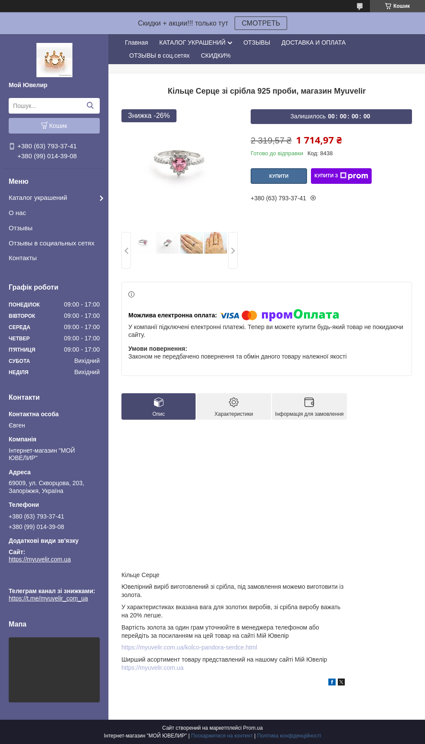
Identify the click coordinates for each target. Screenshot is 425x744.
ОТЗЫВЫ (256, 42)
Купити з (341, 176)
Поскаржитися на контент (222, 736)
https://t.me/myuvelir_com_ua (48, 578)
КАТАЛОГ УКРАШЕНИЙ (192, 42)
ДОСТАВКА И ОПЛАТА (313, 42)
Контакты (23, 257)
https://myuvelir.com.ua (40, 559)
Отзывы (21, 228)
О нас (17, 212)
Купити (278, 176)
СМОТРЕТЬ (261, 23)
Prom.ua (253, 728)
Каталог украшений (38, 197)
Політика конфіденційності (289, 736)
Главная (136, 42)
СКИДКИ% (215, 55)
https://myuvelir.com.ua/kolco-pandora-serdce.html (189, 647)
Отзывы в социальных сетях (52, 243)
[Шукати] (90, 106)
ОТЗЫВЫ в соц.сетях (159, 55)
